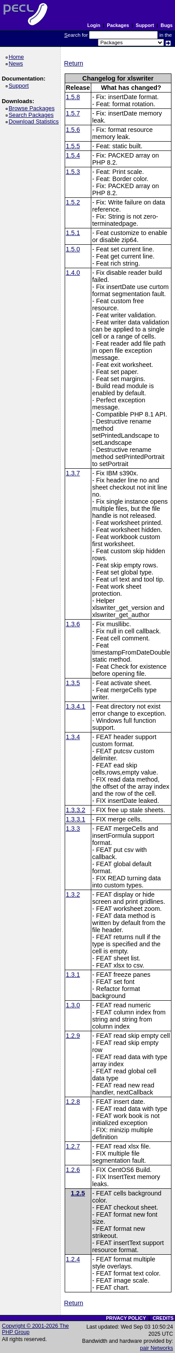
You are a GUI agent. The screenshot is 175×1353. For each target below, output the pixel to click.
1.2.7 (73, 1146)
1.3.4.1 (76, 706)
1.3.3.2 (76, 809)
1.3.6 (73, 624)
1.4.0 (73, 272)
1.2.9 (73, 1035)
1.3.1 (73, 974)
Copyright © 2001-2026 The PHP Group (35, 1329)
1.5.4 (73, 155)
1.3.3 (73, 828)
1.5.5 (73, 146)
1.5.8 (73, 96)
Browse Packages (33, 108)
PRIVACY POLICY (126, 1318)
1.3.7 (73, 473)
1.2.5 (78, 1193)
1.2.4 (73, 1259)
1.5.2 (73, 202)
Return (73, 63)
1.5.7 (73, 113)
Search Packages (32, 115)
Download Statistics (35, 121)
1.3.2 (73, 894)
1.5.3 (73, 171)
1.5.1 (73, 232)
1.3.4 (73, 736)
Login (93, 25)
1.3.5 (73, 682)
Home (17, 57)
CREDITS (162, 1318)
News (17, 63)
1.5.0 (73, 249)
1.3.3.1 (76, 819)
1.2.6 (73, 1169)
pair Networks (156, 1348)
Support (145, 25)
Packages (118, 25)
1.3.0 (73, 1005)
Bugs (167, 25)
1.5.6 (73, 129)
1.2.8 (73, 1101)
